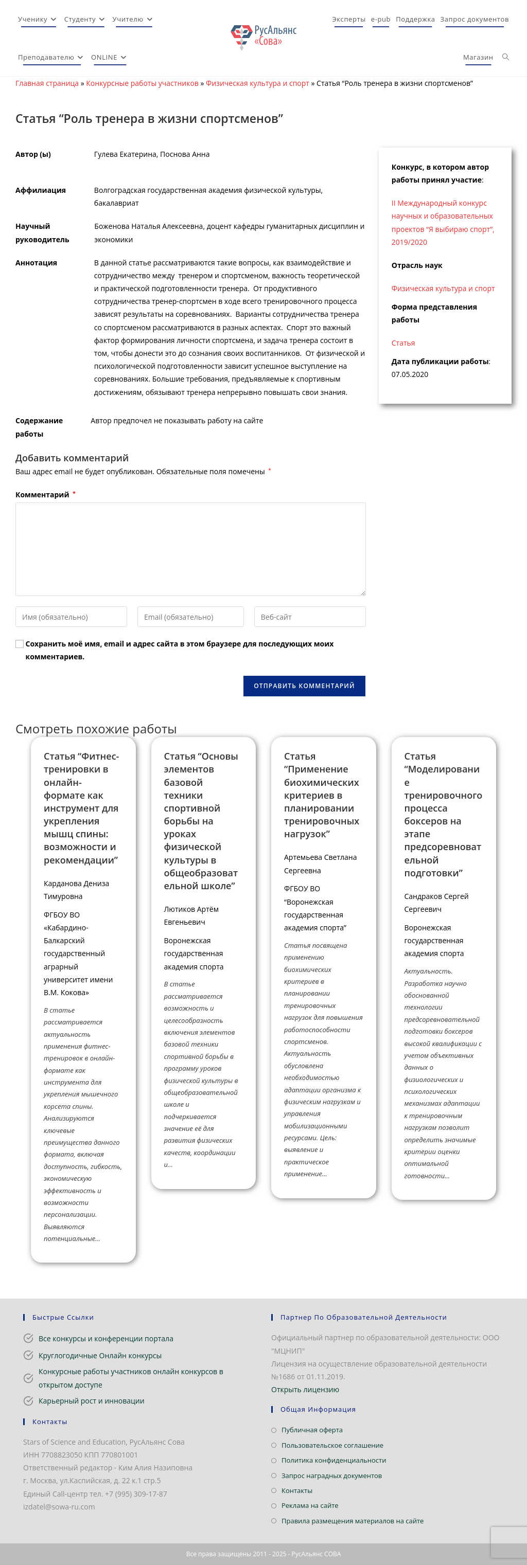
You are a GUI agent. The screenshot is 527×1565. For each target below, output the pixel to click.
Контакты (297, 1490)
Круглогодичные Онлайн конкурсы (100, 1355)
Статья (403, 343)
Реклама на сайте (310, 1505)
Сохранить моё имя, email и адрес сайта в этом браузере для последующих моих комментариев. (180, 650)
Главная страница (47, 83)
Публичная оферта (312, 1429)
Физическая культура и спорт (257, 83)
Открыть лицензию (305, 1389)
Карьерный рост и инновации (92, 1401)
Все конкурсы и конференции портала (106, 1338)
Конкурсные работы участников (142, 83)
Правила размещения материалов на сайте (353, 1520)
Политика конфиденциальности (334, 1460)
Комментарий (45, 494)
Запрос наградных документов (332, 1475)
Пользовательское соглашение (332, 1445)
